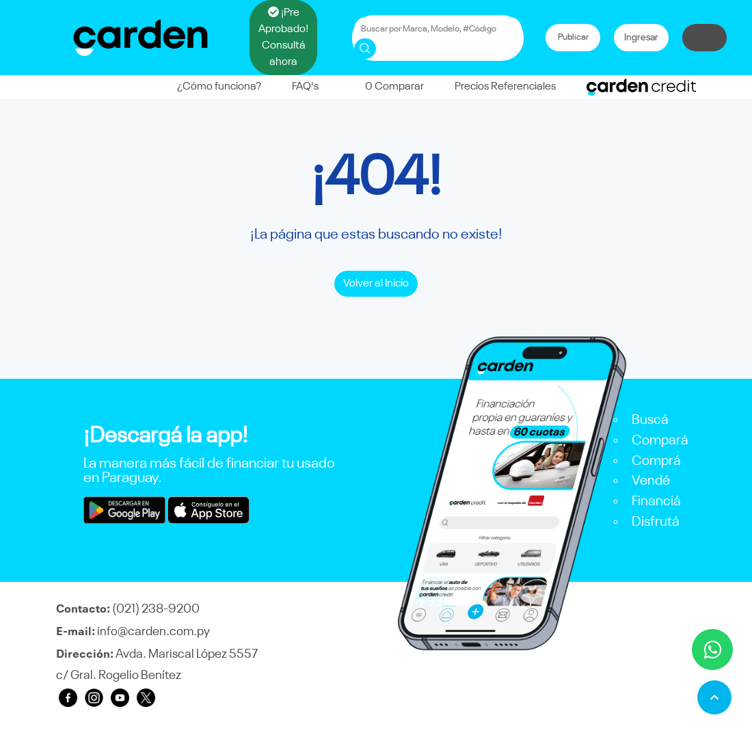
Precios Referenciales (505, 86)
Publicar (573, 37)
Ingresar (641, 37)
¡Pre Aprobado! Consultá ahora (283, 37)
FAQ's (305, 86)
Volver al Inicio (376, 283)
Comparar (386, 87)
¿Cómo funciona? (219, 86)
